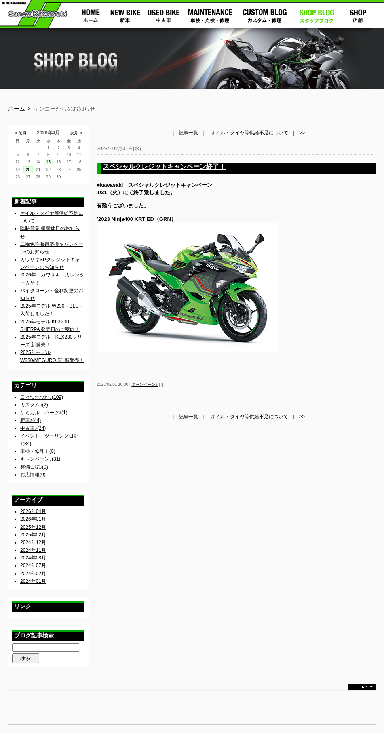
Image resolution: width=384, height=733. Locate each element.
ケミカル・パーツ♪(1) (44, 412)
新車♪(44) (30, 420)
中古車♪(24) (33, 428)
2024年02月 (33, 573)
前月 (23, 133)
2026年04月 (33, 511)
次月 (74, 133)
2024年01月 (33, 581)
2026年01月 (33, 519)
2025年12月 (33, 527)
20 (28, 170)
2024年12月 (33, 542)
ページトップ (362, 687)
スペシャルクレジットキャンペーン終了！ (164, 166)
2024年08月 (33, 558)
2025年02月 (33, 535)
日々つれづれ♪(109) (41, 397)
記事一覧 (188, 133)
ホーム (16, 108)
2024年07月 (33, 565)
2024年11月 (33, 550)
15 (48, 162)
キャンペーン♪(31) (40, 459)
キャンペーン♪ (144, 384)
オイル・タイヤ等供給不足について (248, 133)
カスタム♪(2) (34, 405)
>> (302, 133)
